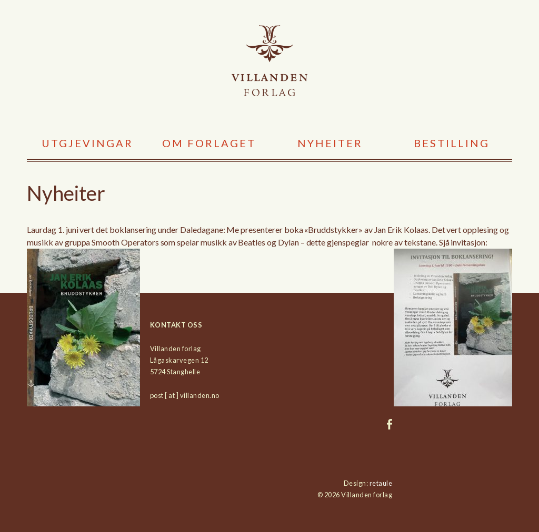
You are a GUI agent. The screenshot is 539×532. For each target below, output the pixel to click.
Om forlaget (209, 143)
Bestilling (452, 143)
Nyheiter (330, 143)
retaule (381, 483)
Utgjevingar (87, 143)
